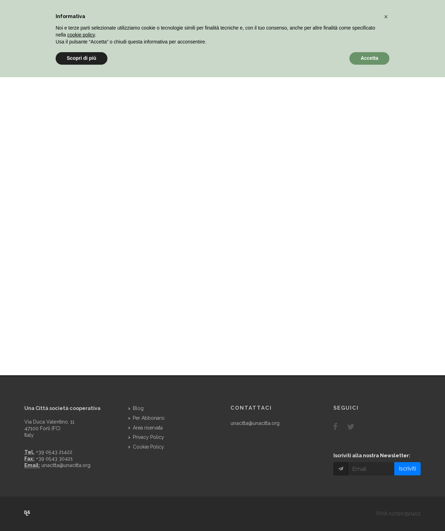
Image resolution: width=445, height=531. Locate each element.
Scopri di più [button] (81, 58)
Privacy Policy (148, 437)
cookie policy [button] (81, 35)
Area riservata (148, 428)
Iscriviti (407, 468)
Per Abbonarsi (148, 418)
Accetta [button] (369, 58)
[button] (385, 16)
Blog (138, 408)
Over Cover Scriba (27, 513)
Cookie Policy (148, 447)
